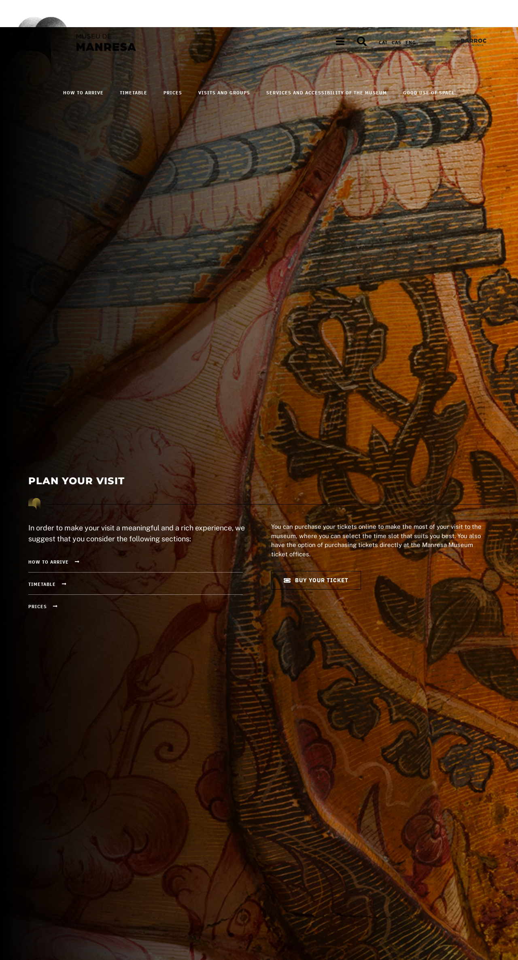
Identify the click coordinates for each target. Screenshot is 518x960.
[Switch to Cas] (396, 42)
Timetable (133, 92)
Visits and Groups (224, 92)
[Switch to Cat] (383, 42)
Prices (172, 92)
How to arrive (83, 92)
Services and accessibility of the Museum (326, 92)
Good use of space (429, 92)
